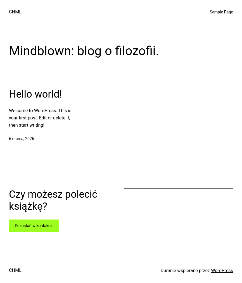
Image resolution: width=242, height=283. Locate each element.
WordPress (222, 270)
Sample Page (221, 12)
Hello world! (35, 94)
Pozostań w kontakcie (34, 225)
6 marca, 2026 (21, 138)
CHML (15, 12)
